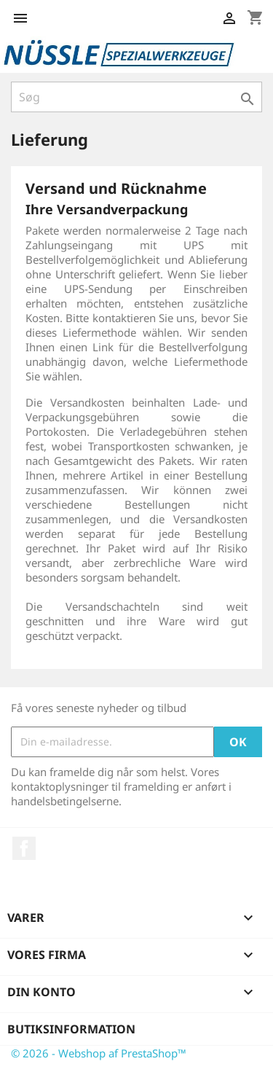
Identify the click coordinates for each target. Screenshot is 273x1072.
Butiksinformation (71, 1029)
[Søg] (136, 97)
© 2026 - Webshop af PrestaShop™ (98, 1053)
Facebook (24, 848)
